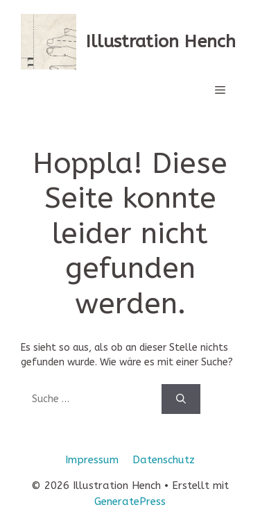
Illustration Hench (161, 41)
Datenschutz (163, 460)
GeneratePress (130, 501)
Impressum (92, 460)
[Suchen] (181, 399)
